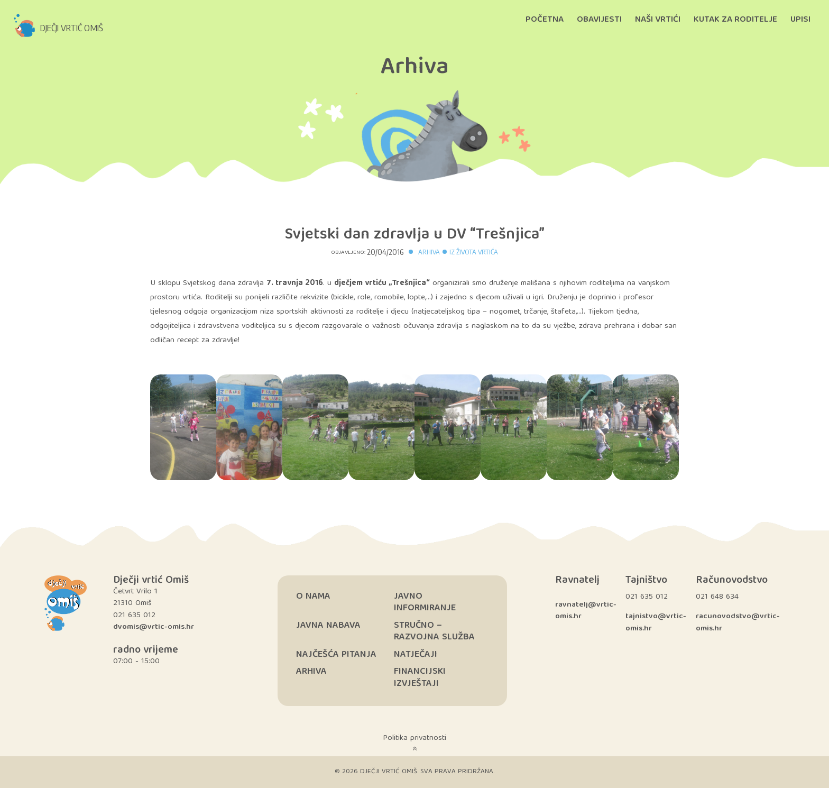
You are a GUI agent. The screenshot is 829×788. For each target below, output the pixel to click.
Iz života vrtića (473, 252)
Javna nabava (328, 626)
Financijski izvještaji (420, 678)
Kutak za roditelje (735, 20)
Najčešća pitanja (336, 655)
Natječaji (415, 655)
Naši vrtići (657, 20)
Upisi (800, 20)
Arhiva (429, 252)
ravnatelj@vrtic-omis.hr (585, 611)
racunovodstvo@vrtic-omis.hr (738, 623)
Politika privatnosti (414, 738)
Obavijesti (599, 20)
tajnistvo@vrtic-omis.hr (655, 623)
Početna (545, 20)
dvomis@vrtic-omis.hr (153, 627)
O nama (313, 597)
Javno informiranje (425, 603)
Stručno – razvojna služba (434, 632)
